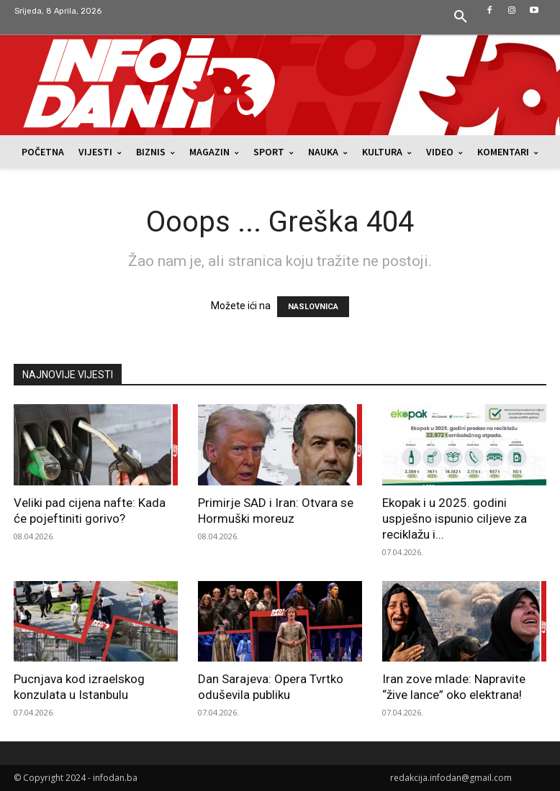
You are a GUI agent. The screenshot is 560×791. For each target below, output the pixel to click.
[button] (460, 17)
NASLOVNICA (313, 306)
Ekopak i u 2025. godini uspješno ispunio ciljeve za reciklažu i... (454, 518)
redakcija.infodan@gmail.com (451, 778)
